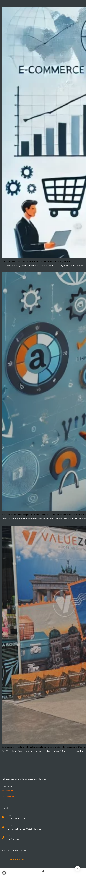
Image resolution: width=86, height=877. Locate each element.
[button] (4, 873)
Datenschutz (8, 797)
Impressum (7, 791)
